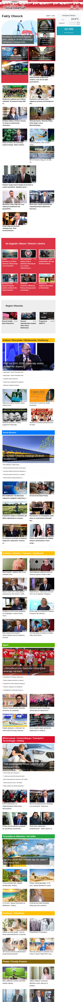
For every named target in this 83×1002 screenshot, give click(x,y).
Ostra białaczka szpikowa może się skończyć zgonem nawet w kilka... (42, 574)
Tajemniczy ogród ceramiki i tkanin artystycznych (15, 405)
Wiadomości (34, 1)
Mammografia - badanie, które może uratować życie (15, 574)
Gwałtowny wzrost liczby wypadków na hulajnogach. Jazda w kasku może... (15, 615)
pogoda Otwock (69, 24)
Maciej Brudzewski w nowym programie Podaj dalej (15, 425)
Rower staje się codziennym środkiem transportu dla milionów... (42, 613)
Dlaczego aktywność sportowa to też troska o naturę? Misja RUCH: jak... (42, 954)
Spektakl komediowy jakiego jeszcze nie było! (42, 425)
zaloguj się (75, 1)
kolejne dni (62, 31)
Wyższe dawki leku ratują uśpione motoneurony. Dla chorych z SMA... (15, 594)
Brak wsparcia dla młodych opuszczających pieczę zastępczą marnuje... (15, 636)
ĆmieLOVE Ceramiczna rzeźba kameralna (42, 405)
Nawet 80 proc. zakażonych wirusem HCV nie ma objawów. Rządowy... (42, 594)
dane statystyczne (68, 40)
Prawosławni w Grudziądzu (42, 933)
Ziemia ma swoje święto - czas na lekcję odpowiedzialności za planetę (15, 934)
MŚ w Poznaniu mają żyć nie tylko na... (42, 162)
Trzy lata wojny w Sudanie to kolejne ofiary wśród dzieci (42, 635)
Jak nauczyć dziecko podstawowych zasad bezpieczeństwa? (15, 954)
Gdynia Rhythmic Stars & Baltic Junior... (42, 145)
